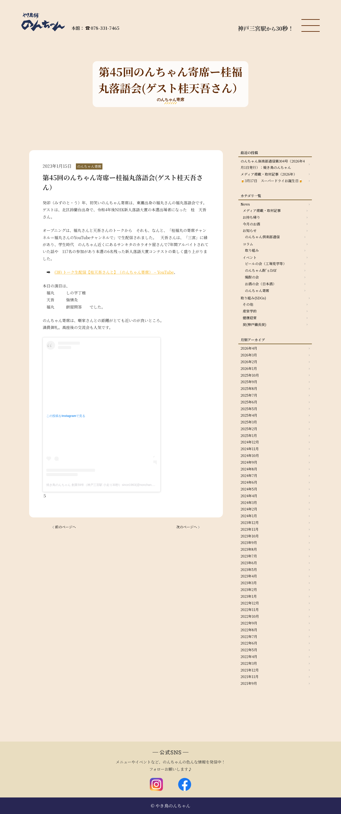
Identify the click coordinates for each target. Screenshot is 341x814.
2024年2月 (249, 509)
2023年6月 (249, 562)
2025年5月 (249, 408)
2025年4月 (249, 415)
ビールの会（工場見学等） (265, 263)
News (245, 204)
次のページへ (186, 526)
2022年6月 (249, 643)
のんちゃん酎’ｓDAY (261, 270)
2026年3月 (249, 354)
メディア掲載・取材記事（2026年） (269, 174)
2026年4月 (249, 348)
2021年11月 (250, 676)
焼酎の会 (252, 277)
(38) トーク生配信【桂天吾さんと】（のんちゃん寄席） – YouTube (114, 272)
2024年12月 (250, 442)
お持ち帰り (251, 217)
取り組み (252, 250)
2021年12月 (250, 670)
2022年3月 (249, 663)
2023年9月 (249, 542)
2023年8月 (249, 549)
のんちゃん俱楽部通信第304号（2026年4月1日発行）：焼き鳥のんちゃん (273, 164)
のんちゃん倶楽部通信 (262, 236)
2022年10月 (250, 616)
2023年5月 (249, 569)
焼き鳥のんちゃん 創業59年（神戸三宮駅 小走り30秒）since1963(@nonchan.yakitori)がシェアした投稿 (116, 485)
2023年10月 (250, 536)
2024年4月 (249, 495)
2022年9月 (249, 623)
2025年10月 (250, 375)
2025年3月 (249, 422)
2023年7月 (249, 556)
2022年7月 (249, 636)
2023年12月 (250, 522)
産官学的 (250, 311)
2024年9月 (249, 462)
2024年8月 (249, 469)
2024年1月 (249, 515)
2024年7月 (249, 475)
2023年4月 (249, 576)
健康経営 (250, 317)
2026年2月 (249, 361)
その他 (248, 304)
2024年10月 (250, 455)
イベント (250, 257)
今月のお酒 (251, 224)
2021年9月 (249, 683)
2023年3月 (249, 582)
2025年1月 (249, 435)
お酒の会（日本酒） (260, 283)
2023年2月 (249, 589)
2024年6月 (249, 482)
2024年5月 (249, 489)
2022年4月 (249, 656)
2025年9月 (249, 381)
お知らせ (250, 230)
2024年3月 (249, 502)
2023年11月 (250, 529)
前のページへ (65, 526)
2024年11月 (250, 448)
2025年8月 (249, 388)
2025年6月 (249, 401)
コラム (248, 244)
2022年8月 (249, 629)
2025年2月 (249, 428)
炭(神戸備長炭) (254, 324)
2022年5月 (249, 649)
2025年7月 (249, 395)
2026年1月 (249, 368)
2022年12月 (250, 603)
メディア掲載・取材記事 (262, 210)
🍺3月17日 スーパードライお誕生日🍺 (272, 180)
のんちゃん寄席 (257, 290)
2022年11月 (250, 609)
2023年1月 (249, 596)
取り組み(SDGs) (253, 297)
